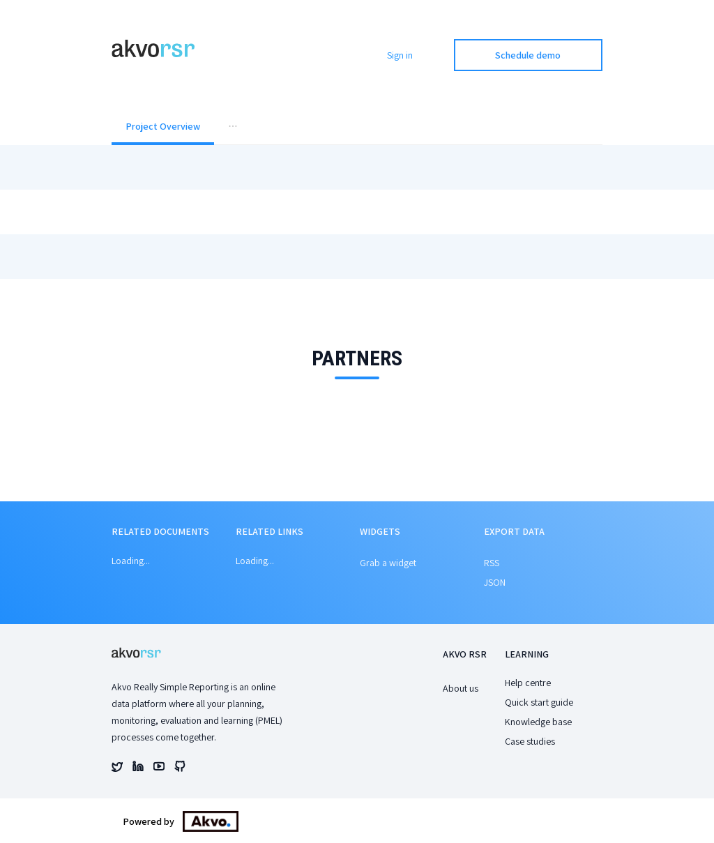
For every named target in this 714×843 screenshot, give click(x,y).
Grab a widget (388, 562)
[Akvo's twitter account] (117, 768)
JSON (495, 582)
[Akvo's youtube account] (159, 768)
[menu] (357, 127)
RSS (491, 562)
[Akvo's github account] (179, 768)
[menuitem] (163, 127)
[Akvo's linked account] (138, 768)
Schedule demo (528, 55)
